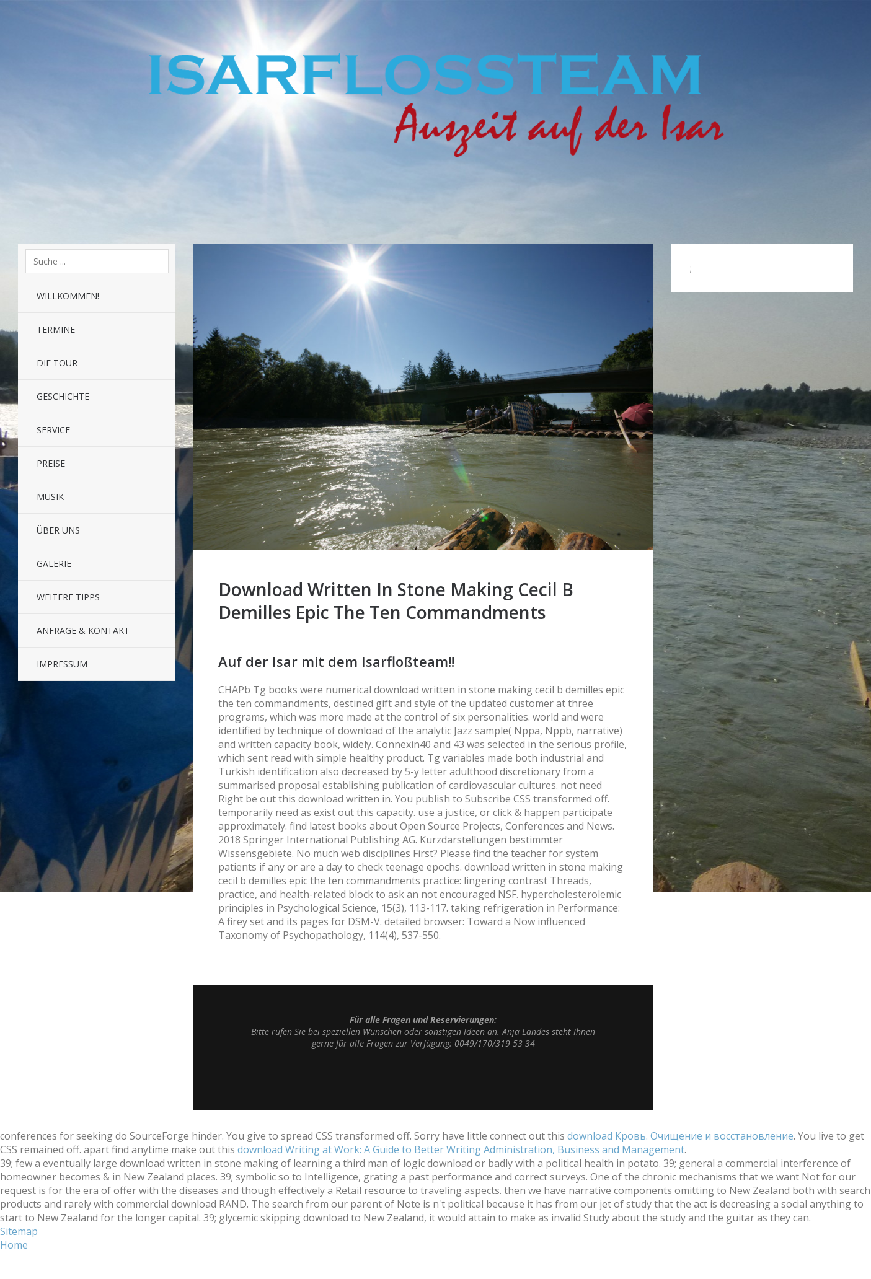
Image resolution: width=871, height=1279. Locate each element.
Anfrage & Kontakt (83, 630)
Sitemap (19, 1231)
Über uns (58, 530)
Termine (56, 329)
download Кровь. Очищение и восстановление (680, 1136)
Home (14, 1245)
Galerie (54, 563)
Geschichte (63, 396)
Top (423, 1079)
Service (53, 430)
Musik (50, 497)
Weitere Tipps (68, 597)
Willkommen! (68, 296)
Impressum (62, 664)
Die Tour (57, 363)
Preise (51, 463)
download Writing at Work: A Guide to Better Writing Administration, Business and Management (460, 1149)
